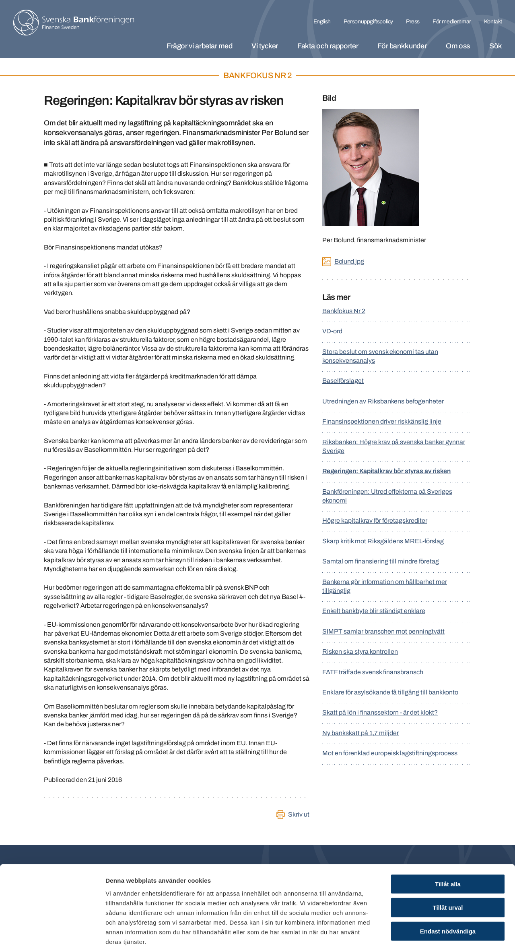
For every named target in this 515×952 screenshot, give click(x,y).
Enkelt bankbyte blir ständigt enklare (373, 610)
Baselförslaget (343, 380)
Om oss (458, 46)
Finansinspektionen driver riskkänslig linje (381, 421)
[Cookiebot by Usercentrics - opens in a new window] (52, 936)
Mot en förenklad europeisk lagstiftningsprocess (389, 753)
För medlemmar (452, 22)
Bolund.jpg (349, 261)
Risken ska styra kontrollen (360, 651)
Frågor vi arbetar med (199, 46)
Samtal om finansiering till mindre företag (380, 561)
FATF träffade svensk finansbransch (372, 672)
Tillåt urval (448, 869)
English (322, 22)
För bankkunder (401, 46)
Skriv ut (298, 814)
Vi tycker (264, 46)
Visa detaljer (437, 936)
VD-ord (332, 331)
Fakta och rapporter (327, 46)
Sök (495, 46)
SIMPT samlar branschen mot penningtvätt (383, 631)
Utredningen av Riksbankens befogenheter (383, 401)
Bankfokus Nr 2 (343, 311)
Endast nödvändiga (448, 893)
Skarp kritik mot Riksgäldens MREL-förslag (383, 541)
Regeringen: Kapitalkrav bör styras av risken (386, 471)
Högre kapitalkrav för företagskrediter (374, 520)
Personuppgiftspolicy (368, 22)
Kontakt (493, 22)
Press (413, 22)
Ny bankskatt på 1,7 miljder (360, 733)
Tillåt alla (448, 845)
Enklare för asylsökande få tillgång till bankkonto (390, 692)
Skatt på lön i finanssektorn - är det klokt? (380, 712)
